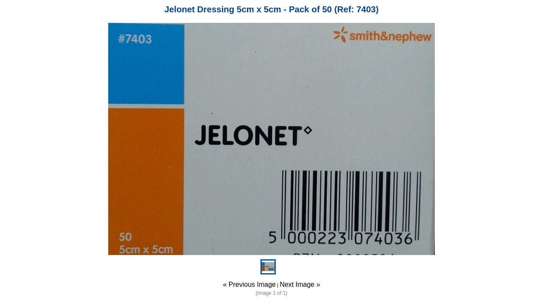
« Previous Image (249, 284)
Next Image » (300, 284)
